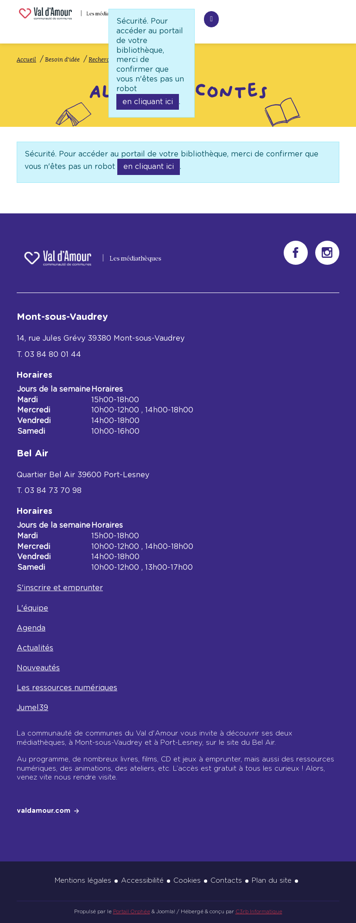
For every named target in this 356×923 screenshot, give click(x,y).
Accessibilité (142, 880)
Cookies (187, 880)
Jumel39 (32, 707)
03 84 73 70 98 (53, 490)
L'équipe (32, 608)
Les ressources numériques (67, 688)
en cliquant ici (147, 102)
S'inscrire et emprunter (60, 588)
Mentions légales (83, 880)
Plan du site (272, 880)
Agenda (31, 628)
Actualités (35, 648)
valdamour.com (43, 811)
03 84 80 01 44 (53, 354)
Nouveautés (38, 668)
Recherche (153, 17)
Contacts (226, 880)
